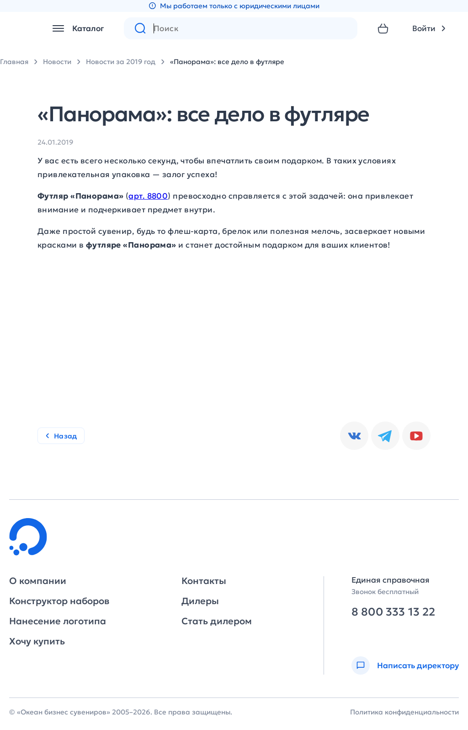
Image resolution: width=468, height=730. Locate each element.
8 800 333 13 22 (393, 612)
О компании (37, 580)
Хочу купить (37, 641)
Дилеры (200, 601)
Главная (14, 61)
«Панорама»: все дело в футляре (227, 61)
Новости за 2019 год (120, 61)
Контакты (203, 580)
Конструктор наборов (59, 601)
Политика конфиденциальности (404, 712)
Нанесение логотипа (57, 621)
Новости (57, 61)
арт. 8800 (148, 196)
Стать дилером (216, 621)
